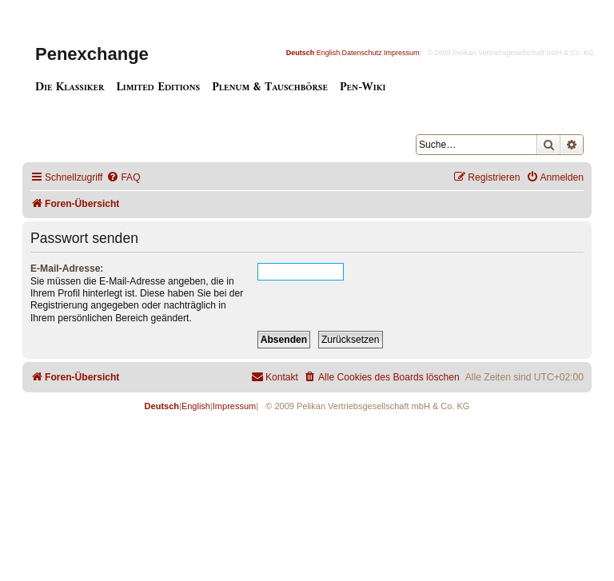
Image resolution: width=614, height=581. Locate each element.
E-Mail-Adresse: (66, 268)
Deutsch (300, 53)
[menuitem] (123, 178)
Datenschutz (362, 53)
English (329, 53)
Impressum (402, 53)
